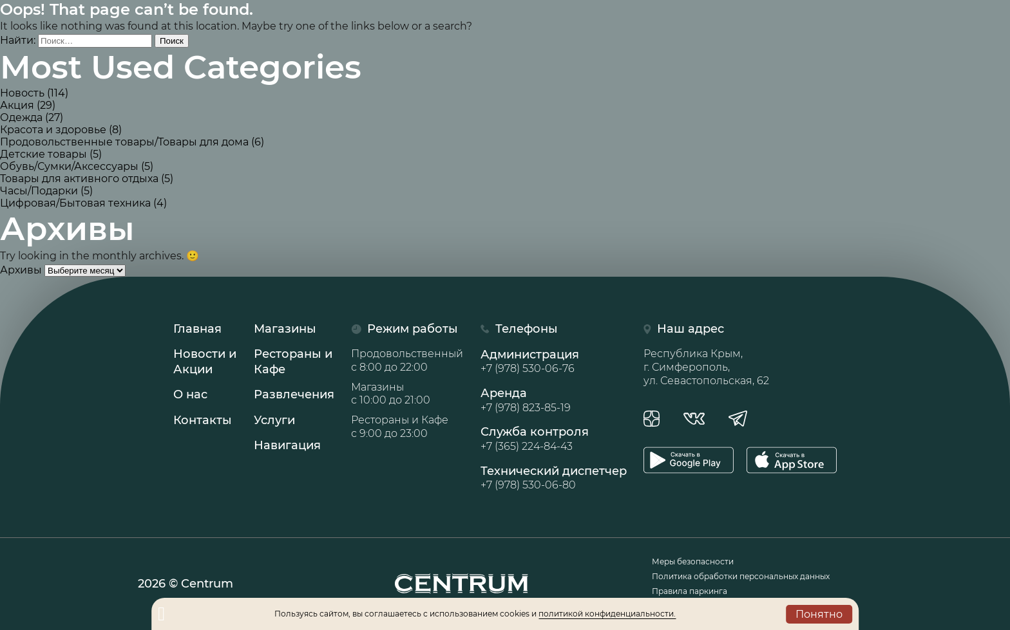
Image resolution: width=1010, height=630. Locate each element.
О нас (190, 394)
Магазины (285, 329)
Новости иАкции (204, 361)
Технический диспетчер (554, 478)
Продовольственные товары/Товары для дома (124, 142)
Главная (197, 329)
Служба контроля (554, 439)
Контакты (202, 420)
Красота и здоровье (53, 130)
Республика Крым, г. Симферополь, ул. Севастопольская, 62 (706, 367)
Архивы (21, 270)
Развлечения (294, 394)
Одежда (21, 117)
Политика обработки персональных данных (741, 576)
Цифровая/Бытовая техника (75, 203)
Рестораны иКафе (293, 361)
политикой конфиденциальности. (607, 613)
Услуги (274, 420)
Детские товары (43, 154)
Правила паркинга (689, 591)
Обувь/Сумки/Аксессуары (69, 166)
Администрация (554, 361)
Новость (22, 93)
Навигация (287, 445)
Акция (17, 105)
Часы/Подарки (39, 191)
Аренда (554, 400)
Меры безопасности (693, 561)
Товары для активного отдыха (79, 178)
